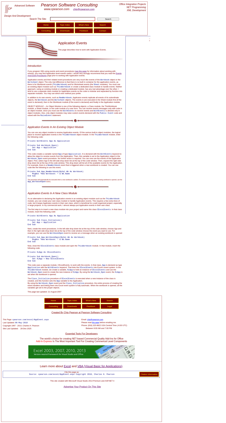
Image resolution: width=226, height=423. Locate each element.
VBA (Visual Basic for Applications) (99, 366)
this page (95, 322)
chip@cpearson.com (84, 9)
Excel (67, 366)
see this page (81, 71)
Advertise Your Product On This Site (82, 386)
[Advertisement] (13, 81)
